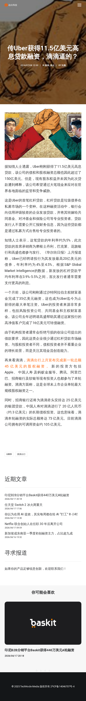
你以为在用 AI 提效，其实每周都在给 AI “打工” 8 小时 (41, 514)
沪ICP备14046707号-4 (62, 686)
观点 (52, 65)
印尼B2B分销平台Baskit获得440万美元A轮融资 (37, 495)
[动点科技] (11, 5)
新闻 (47, 65)
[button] (79, 5)
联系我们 (57, 569)
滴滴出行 (21, 454)
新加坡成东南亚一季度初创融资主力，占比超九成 (39, 533)
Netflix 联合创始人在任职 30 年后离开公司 (34, 524)
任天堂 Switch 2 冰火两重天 (24, 505)
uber (9, 454)
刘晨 (64, 65)
